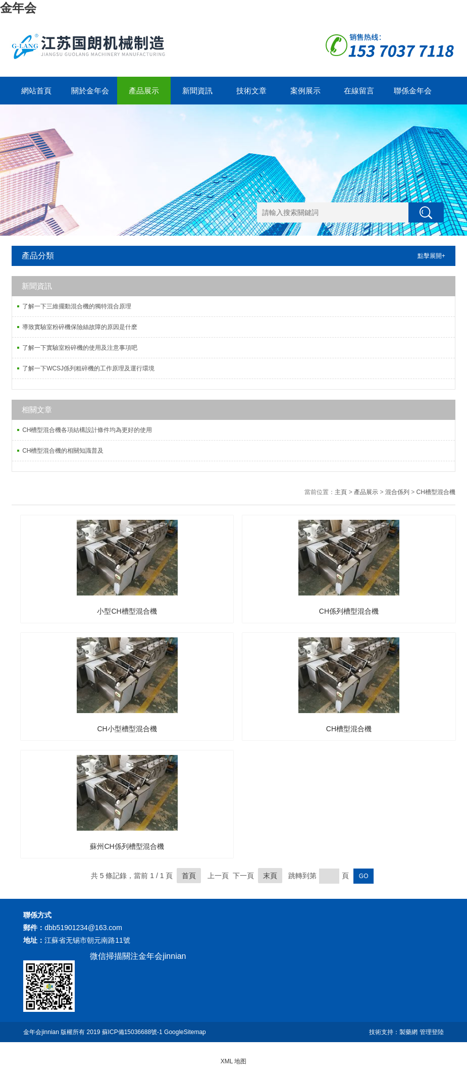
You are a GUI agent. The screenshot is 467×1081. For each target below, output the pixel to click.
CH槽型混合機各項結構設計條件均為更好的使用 (87, 430)
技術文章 (251, 90)
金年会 (18, 8)
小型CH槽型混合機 (127, 611)
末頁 (270, 876)
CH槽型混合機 (436, 492)
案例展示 (305, 90)
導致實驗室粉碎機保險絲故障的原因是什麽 (79, 327)
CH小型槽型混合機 (127, 729)
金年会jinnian (41, 1032)
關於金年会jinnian (90, 95)
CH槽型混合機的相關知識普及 (62, 450)
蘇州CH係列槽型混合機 (127, 846)
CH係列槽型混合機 (349, 611)
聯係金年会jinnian (413, 95)
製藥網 (408, 1032)
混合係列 (397, 492)
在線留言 (359, 90)
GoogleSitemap (185, 1032)
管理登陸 (432, 1032)
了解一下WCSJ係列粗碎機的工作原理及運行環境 (88, 368)
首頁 (189, 876)
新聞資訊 (197, 90)
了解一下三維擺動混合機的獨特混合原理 (76, 306)
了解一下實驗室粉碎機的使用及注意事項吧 (79, 347)
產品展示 (144, 90)
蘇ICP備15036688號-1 (132, 1032)
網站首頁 (36, 90)
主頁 (341, 492)
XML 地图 (234, 1061)
